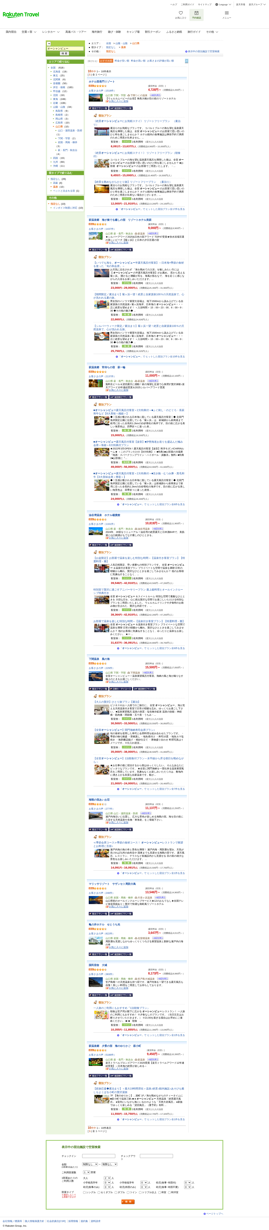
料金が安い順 (122, 60)
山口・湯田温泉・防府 (70, 130)
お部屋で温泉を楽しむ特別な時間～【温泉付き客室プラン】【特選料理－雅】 (139, 621)
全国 (108, 43)
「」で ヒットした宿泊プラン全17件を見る (151, 209)
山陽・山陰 (121, 43)
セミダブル (107, 1192)
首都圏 (56, 83)
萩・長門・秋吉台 (67, 150)
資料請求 (96, 1221)
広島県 (59, 122)
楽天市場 (240, 4)
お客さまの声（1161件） (102, 524)
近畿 (55, 103)
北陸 (55, 95)
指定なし (111, 47)
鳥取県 (59, 110)
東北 (55, 75)
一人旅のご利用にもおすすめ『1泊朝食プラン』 (121, 1007)
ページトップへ (214, 1213)
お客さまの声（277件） (102, 808)
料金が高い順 (138, 60)
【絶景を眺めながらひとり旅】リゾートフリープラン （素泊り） (132, 181)
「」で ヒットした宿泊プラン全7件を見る (152, 789)
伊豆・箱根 (59, 87)
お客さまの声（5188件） (102, 1054)
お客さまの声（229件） (102, 668)
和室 (163, 1192)
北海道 (56, 71)
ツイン (133, 1192)
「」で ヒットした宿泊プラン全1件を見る (152, 873)
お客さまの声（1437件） (102, 229)
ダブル (121, 1192)
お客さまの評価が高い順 (160, 60)
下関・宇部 (64, 138)
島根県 (59, 114)
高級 (55, 182)
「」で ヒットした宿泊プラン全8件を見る (152, 504)
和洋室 (174, 1192)
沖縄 (55, 165)
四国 (55, 158)
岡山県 (59, 118)
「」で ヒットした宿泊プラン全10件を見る (151, 356)
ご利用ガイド (187, 4)
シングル (91, 1192)
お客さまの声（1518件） (102, 90)
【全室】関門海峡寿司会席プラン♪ (124, 729)
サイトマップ (204, 4)
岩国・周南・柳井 (67, 142)
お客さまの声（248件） (102, 893)
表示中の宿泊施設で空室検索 (203, 51)
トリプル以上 (149, 1192)
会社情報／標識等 (12, 1221)
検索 (128, 1202)
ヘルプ (173, 4)
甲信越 (56, 91)
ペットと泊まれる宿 (64, 190)
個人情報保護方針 (34, 1221)
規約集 (84, 1221)
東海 (55, 99)
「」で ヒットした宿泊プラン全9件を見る (152, 648)
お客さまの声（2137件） (102, 376)
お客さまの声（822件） (102, 933)
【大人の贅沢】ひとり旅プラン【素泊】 (116, 701)
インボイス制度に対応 (65, 207)
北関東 (56, 79)
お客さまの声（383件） (102, 974)
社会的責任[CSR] (56, 1221)
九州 (55, 162)
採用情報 (73, 1221)
